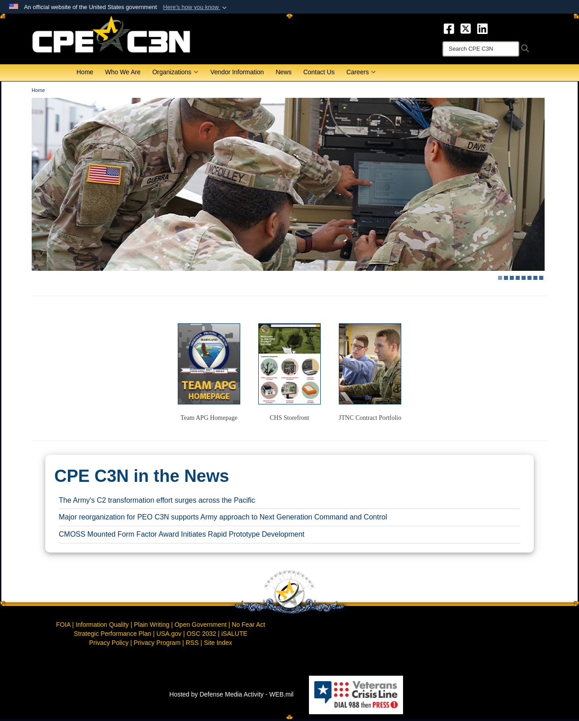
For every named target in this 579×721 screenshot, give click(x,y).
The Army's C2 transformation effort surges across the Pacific (157, 501)
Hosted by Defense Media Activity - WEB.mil (231, 696)
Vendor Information (237, 73)
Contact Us (318, 73)
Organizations (175, 73)
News (283, 73)
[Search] (480, 49)
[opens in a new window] (449, 28)
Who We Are (122, 73)
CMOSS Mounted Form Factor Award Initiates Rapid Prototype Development (181, 536)
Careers (361, 73)
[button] (195, 7)
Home (84, 73)
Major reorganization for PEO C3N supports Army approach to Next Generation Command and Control (223, 519)
